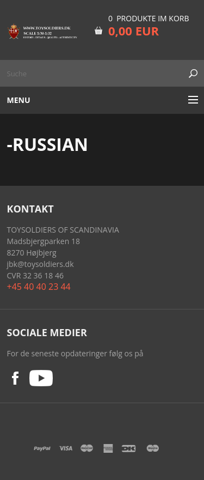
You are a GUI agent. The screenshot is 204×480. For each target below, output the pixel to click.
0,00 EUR (133, 30)
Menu (18, 100)
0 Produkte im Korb (148, 18)
